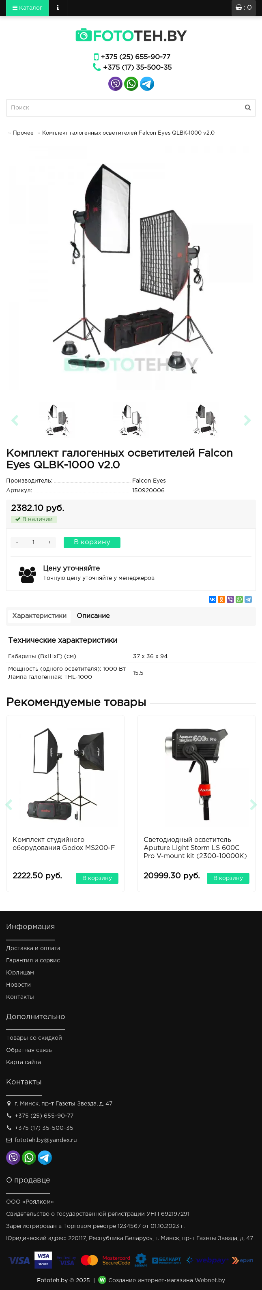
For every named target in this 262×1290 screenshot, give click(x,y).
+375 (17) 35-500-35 (137, 68)
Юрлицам (20, 972)
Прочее (23, 133)
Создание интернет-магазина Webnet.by (166, 1281)
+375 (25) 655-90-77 (135, 57)
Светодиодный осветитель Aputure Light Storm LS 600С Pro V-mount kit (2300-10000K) (195, 848)
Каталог (27, 8)
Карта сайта (23, 1062)
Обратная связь (29, 1050)
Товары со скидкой (34, 1038)
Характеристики (39, 616)
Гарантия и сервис (33, 960)
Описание (93, 616)
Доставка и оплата (33, 948)
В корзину (92, 542)
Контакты (20, 997)
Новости (18, 985)
